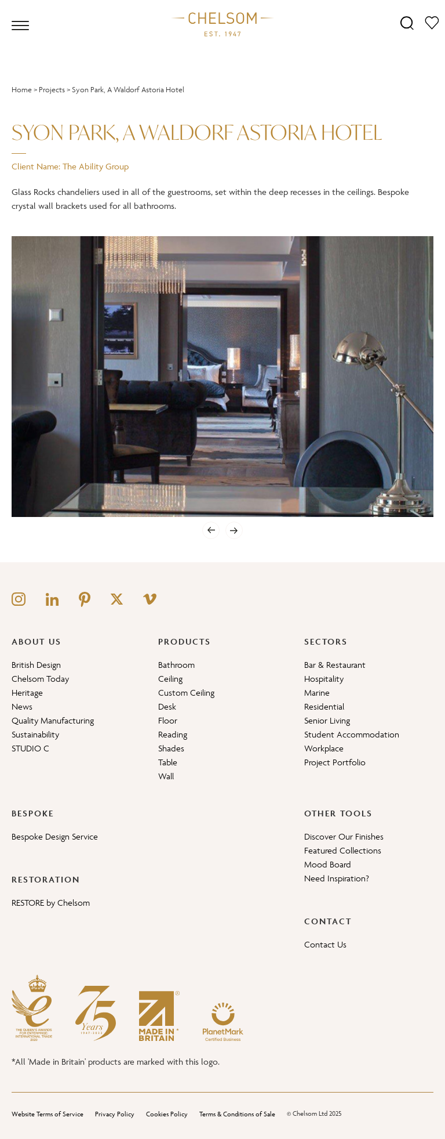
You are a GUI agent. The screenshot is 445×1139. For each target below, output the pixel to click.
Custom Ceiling (186, 692)
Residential (324, 706)
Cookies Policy (167, 1113)
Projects (52, 90)
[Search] (407, 22)
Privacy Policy (114, 1113)
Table (167, 762)
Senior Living (327, 720)
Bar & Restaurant (335, 664)
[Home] (222, 23)
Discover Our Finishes (344, 836)
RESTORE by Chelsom (51, 902)
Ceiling (170, 678)
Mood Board (327, 864)
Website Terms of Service (47, 1113)
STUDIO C (30, 748)
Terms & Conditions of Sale (237, 1113)
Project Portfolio (335, 762)
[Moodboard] (432, 22)
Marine (317, 692)
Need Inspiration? (336, 878)
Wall (166, 776)
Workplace (324, 748)
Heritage (27, 692)
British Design (36, 664)
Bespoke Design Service (55, 836)
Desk (167, 706)
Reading (172, 734)
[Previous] (211, 530)
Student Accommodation (351, 734)
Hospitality (324, 678)
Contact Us (325, 944)
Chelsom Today (40, 678)
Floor (167, 720)
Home (22, 90)
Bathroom (176, 664)
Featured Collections (342, 850)
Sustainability (35, 734)
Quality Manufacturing (53, 720)
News (22, 706)
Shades (171, 748)
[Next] (234, 530)
